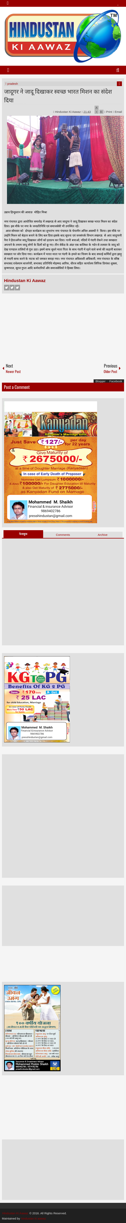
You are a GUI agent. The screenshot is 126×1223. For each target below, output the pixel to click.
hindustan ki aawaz (33, 1218)
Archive (102, 534)
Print (108, 111)
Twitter (12, 287)
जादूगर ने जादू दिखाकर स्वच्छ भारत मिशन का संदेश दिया (58, 95)
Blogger (101, 381)
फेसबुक (23, 534)
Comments (63, 534)
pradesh (12, 83)
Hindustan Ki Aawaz (68, 111)
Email (117, 111)
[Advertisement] (63, 326)
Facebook (6, 287)
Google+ (17, 287)
